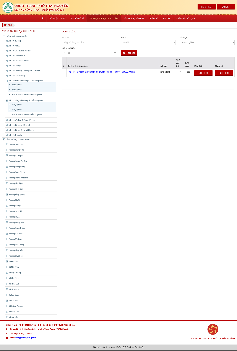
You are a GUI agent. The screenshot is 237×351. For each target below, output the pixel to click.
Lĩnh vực (183, 37)
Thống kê (153, 18)
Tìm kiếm (129, 53)
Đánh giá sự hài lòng (134, 18)
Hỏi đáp (166, 18)
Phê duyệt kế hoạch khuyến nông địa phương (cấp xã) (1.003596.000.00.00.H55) (101, 72)
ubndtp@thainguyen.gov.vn (25, 338)
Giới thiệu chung (57, 18)
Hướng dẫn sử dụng (185, 18)
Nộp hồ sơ (203, 73)
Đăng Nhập (206, 7)
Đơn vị (123, 37)
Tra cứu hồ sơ (77, 18)
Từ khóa (65, 37)
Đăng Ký (226, 7)
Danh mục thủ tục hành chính (103, 18)
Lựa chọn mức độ (69, 48)
